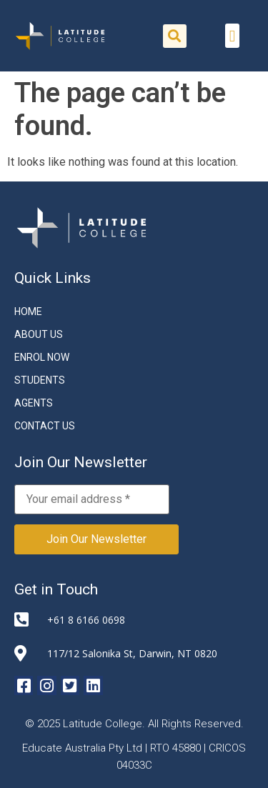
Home (28, 311)
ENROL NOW (41, 357)
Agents (33, 403)
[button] (175, 36)
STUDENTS (39, 380)
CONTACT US (44, 426)
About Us (38, 334)
